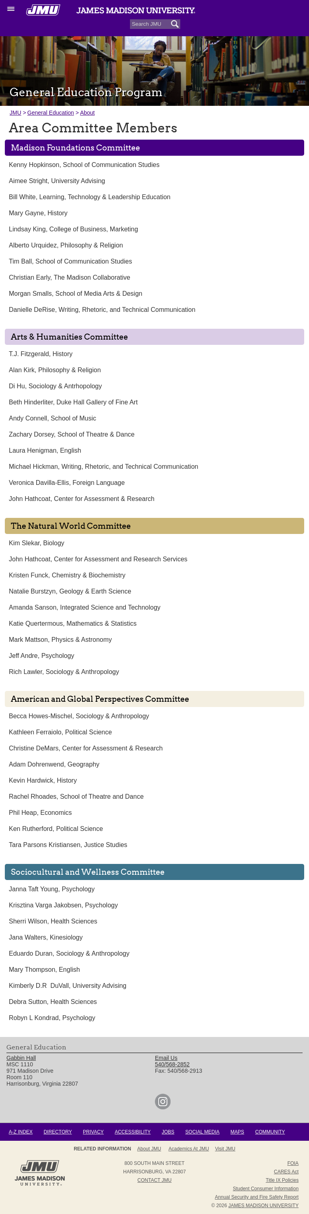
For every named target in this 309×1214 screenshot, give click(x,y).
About (87, 112)
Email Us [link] (166, 1058)
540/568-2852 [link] (172, 1064)
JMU (15, 112)
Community (270, 1132)
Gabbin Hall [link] (21, 1058)
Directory (57, 1132)
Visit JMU (225, 1149)
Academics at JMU (189, 1149)
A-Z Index (21, 1132)
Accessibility (132, 1132)
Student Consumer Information (266, 1188)
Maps (237, 1132)
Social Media (202, 1132)
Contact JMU (155, 1180)
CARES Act (286, 1172)
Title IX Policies (282, 1180)
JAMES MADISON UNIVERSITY (263, 1205)
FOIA (293, 1163)
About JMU (149, 1149)
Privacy (93, 1132)
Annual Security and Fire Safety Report (257, 1197)
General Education (50, 112)
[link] (163, 1107)
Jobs (168, 1132)
